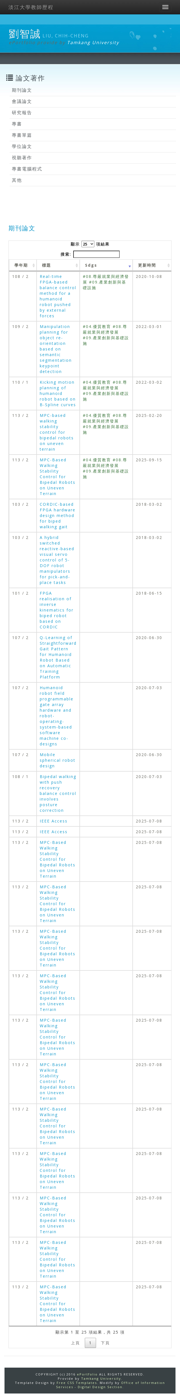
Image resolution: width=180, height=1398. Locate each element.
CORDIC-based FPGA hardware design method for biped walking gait (57, 515)
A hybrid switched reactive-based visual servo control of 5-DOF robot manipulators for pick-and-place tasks (57, 560)
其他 (17, 180)
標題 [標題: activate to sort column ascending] (46, 265)
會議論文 (22, 101)
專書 (17, 124)
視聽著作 (22, 157)
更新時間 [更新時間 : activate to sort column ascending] (147, 265)
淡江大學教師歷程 (31, 7)
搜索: (90, 254)
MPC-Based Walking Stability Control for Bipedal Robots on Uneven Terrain (57, 476)
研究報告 (22, 112)
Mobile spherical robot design (57, 760)
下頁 (105, 1342)
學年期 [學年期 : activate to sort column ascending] (21, 265)
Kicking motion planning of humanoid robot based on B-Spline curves (58, 393)
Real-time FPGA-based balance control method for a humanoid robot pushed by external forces (58, 296)
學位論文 (22, 146)
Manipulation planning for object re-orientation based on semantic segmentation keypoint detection (56, 349)
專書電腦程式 (27, 169)
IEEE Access (54, 821)
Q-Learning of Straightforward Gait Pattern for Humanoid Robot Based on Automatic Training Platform (58, 657)
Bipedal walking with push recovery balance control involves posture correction (58, 793)
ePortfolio (87, 1374)
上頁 (75, 1342)
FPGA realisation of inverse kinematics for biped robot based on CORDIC (57, 610)
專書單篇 (22, 135)
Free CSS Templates (77, 1383)
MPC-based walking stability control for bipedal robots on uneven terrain (57, 432)
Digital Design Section (100, 1387)
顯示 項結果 (90, 244)
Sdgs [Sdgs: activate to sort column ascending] (91, 265)
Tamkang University (93, 42)
